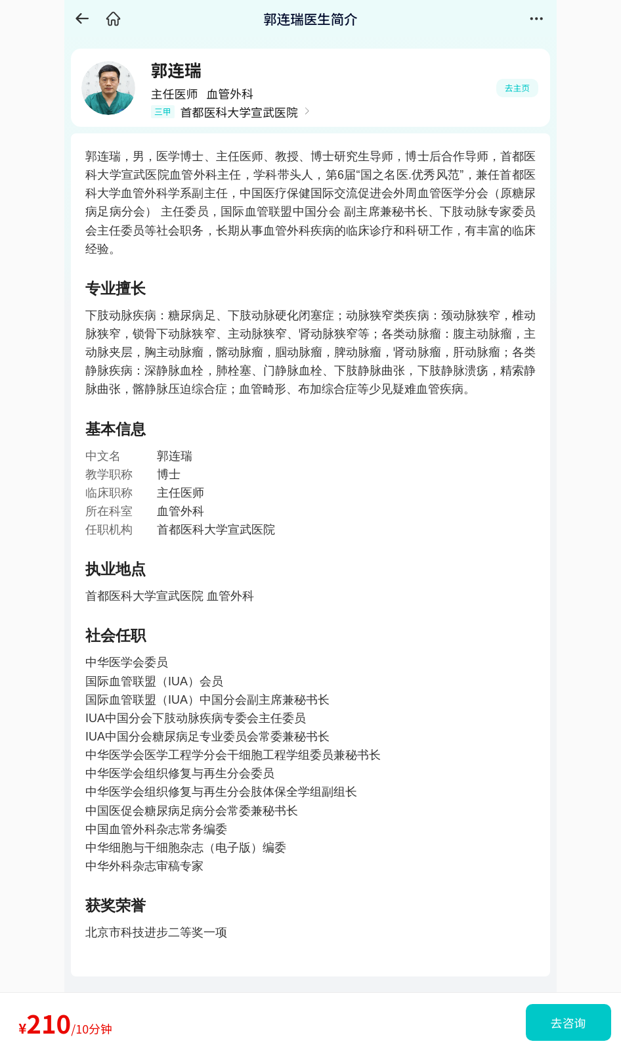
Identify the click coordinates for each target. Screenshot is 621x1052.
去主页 (517, 87)
